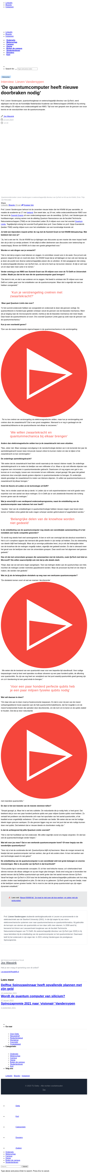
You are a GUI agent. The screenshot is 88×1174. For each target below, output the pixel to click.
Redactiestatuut (16, 1038)
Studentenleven (13, 50)
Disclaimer (14, 1040)
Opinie (9, 46)
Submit (25, 1166)
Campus (10, 44)
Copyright (14, 1042)
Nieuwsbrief (15, 1036)
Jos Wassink (8, 116)
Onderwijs (10, 40)
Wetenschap (11, 42)
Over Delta (14, 1034)
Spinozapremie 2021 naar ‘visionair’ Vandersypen (38, 1003)
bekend (30, 212)
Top (44, 1090)
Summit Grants (17, 215)
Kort (8, 55)
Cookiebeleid (15, 1044)
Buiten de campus (14, 48)
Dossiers (10, 53)
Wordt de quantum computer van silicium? (33, 996)
